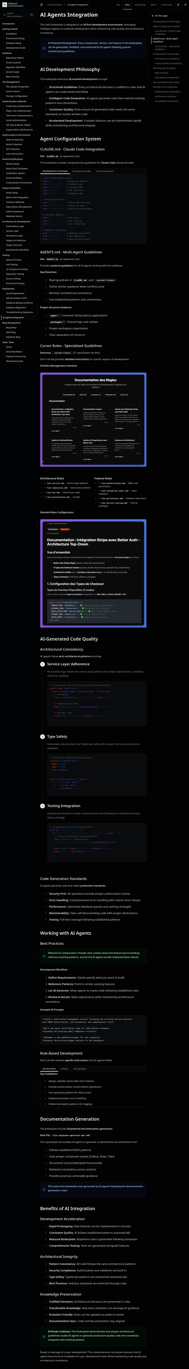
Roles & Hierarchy (14, 139)
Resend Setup (12, 163)
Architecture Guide (81, 171)
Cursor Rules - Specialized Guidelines (167, 48)
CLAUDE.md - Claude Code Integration (168, 32)
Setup (9, 347)
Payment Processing (16, 356)
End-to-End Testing (15, 283)
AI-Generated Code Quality (166, 54)
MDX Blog (11, 332)
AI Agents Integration (13, 317)
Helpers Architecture (16, 240)
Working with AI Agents (164, 68)
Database (7, 53)
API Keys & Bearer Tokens (18, 125)
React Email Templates (17, 168)
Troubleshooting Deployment (19, 312)
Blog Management (11, 322)
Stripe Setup (12, 192)
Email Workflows (14, 178)
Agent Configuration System (166, 26)
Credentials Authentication (19, 106)
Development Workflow (17, 249)
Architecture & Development (16, 221)
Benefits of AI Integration (165, 87)
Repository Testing (15, 274)
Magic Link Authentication (18, 110)
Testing (5, 255)
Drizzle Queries (13, 62)
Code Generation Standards (168, 63)
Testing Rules (79, 1068)
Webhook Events (14, 216)
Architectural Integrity (165, 96)
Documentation (54, 4)
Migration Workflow (15, 67)
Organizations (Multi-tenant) (19, 129)
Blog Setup (11, 327)
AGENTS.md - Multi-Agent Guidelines (165, 40)
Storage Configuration (17, 96)
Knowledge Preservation (167, 101)
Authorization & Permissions (16, 135)
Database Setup (13, 43)
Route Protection (14, 144)
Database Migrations (16, 307)
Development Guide (15, 47)
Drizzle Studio (12, 72)
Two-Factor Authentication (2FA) (19, 115)
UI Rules (64, 1068)
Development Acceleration (167, 91)
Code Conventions (105, 171)
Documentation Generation (166, 82)
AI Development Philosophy (166, 21)
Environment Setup (15, 38)
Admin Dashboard (15, 211)
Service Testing (13, 278)
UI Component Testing (17, 269)
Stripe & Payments (11, 188)
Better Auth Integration (17, 197)
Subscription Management (19, 206)
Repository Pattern (15, 57)
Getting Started (10, 29)
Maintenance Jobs (14, 361)
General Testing (13, 259)
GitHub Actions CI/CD (16, 298)
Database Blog (13, 337)
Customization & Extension (19, 182)
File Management (10, 82)
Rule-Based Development (167, 77)
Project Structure (14, 245)
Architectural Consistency (167, 58)
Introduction (8, 23)
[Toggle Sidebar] (37, 684)
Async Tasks (8, 342)
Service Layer (12, 231)
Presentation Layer (15, 226)
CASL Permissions (14, 153)
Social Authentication (16, 120)
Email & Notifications (12, 159)
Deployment (8, 288)
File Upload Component (17, 86)
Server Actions (13, 91)
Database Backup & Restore (19, 302)
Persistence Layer (14, 235)
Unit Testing (12, 264)
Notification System (15, 173)
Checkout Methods (15, 202)
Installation (11, 33)
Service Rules (49, 1069)
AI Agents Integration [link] (77, 4)
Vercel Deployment (15, 293)
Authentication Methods (14, 101)
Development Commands (55, 172)
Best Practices (12, 76)
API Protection (13, 149)
